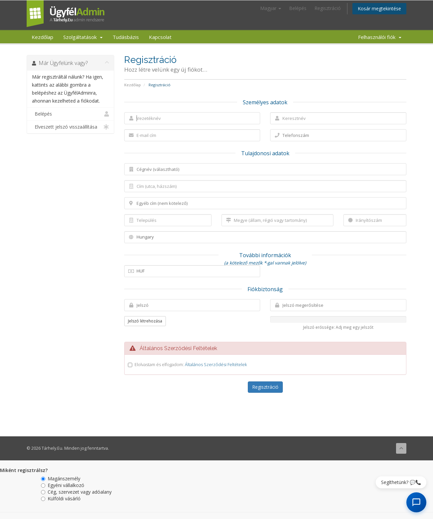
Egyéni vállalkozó (62, 485)
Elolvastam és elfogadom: (191, 364)
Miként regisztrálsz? (24, 470)
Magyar (270, 8)
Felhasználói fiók (379, 37)
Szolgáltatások (83, 37)
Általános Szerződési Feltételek (216, 364)
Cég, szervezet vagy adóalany (76, 492)
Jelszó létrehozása (145, 321)
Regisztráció (327, 8)
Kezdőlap (42, 37)
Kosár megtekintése (379, 8)
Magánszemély (60, 478)
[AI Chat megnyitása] (416, 502)
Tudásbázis (126, 37)
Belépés (297, 8)
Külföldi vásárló (61, 498)
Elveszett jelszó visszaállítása (70, 127)
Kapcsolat (160, 37)
